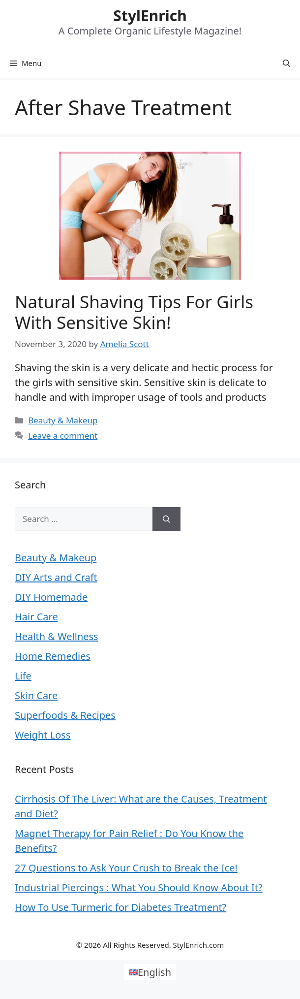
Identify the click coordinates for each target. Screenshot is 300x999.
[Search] (166, 519)
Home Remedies (52, 656)
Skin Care (36, 695)
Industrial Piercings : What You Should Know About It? (139, 887)
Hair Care (36, 616)
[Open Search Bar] (286, 63)
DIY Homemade (51, 597)
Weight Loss (42, 734)
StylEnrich (149, 15)
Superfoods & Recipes (65, 715)
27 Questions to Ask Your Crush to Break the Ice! (126, 867)
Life (23, 675)
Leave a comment (62, 435)
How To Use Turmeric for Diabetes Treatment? (120, 907)
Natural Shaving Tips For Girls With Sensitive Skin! (134, 312)
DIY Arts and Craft (56, 577)
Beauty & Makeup (62, 420)
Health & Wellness (56, 636)
